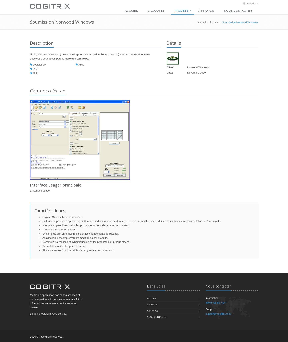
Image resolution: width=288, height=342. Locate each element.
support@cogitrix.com (218, 313)
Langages (252, 3)
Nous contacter (238, 10)
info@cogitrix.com (216, 302)
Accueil (131, 10)
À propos (206, 10)
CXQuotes (156, 10)
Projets (181, 10)
